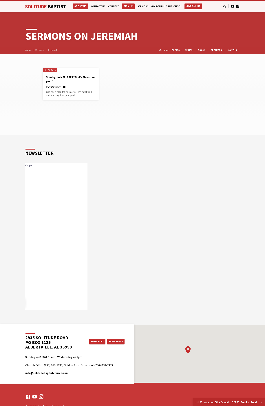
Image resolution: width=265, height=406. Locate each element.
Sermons (143, 6)
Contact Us (98, 6)
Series (190, 50)
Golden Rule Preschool (166, 6)
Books (203, 50)
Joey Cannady (53, 87)
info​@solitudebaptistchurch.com (47, 373)
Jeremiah (52, 50)
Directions (115, 341)
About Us (80, 6)
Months (233, 50)
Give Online (193, 6)
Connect (113, 6)
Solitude (45, 6)
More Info (94, 341)
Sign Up (128, 6)
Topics (177, 50)
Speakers (218, 50)
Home (28, 50)
